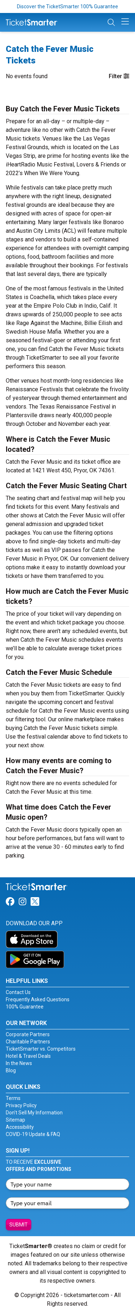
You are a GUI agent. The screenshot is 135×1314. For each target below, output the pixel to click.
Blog (11, 1070)
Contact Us (18, 992)
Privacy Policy (21, 1105)
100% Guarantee (25, 1007)
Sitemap (15, 1120)
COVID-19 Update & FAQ (33, 1134)
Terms (13, 1098)
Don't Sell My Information (34, 1112)
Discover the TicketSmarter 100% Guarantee (67, 6)
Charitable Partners (28, 1041)
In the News (19, 1063)
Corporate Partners (28, 1034)
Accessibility (20, 1127)
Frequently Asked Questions (37, 999)
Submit (18, 1225)
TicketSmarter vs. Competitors (41, 1049)
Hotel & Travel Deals (28, 1056)
